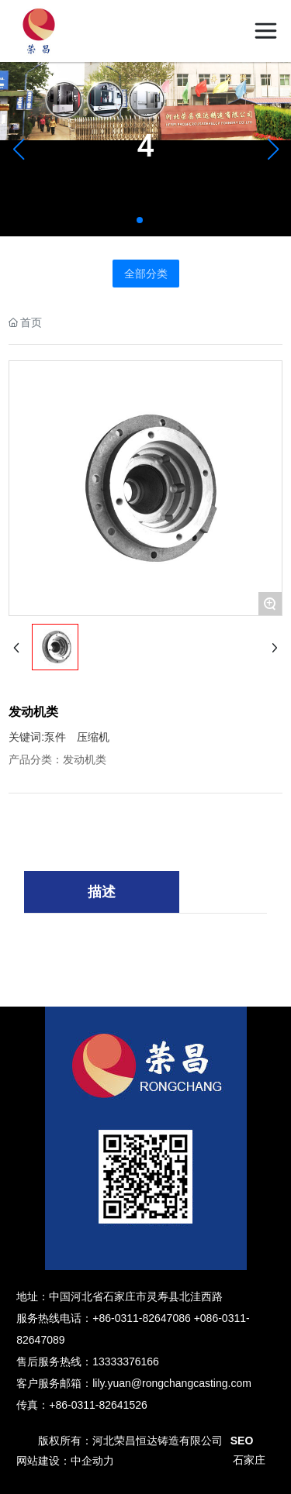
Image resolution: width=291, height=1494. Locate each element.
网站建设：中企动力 (65, 1461)
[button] (140, 220)
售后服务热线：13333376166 (87, 1361)
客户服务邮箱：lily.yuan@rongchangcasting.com (133, 1383)
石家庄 (249, 1460)
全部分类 (146, 273)
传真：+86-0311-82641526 (81, 1405)
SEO (242, 1440)
